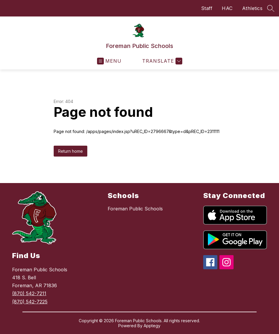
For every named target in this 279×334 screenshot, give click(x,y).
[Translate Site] (161, 61)
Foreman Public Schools (135, 209)
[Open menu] (109, 61)
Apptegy (152, 325)
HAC (227, 8)
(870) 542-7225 (29, 302)
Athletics (252, 8)
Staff (207, 8)
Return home (70, 151)
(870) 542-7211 (29, 293)
